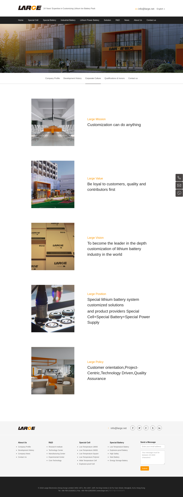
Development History (72, 78)
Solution (107, 20)
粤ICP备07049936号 (117, 491)
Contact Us (22, 457)
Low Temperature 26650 (88, 450)
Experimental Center (56, 457)
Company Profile (52, 78)
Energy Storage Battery (119, 460)
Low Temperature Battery (119, 447)
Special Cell (33, 20)
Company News (24, 454)
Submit (144, 468)
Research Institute (56, 447)
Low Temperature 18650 (88, 447)
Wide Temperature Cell (88, 460)
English (161, 9)
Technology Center (56, 450)
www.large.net (102, 491)
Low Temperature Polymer (89, 457)
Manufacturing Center (57, 454)
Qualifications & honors (114, 78)
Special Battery (49, 20)
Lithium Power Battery (89, 20)
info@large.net (146, 8)
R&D (118, 20)
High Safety (114, 454)
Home (20, 20)
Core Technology (55, 460)
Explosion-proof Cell (87, 464)
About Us (138, 20)
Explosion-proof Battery (119, 450)
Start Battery (114, 457)
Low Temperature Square (88, 454)
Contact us (151, 20)
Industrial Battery (68, 20)
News (126, 20)
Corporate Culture (93, 78)
